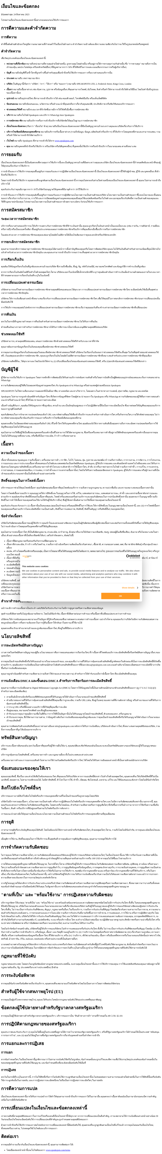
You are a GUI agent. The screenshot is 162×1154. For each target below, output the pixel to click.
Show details (128, 588)
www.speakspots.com (64, 141)
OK (120, 596)
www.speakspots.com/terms (58, 1150)
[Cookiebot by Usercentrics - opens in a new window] (128, 556)
